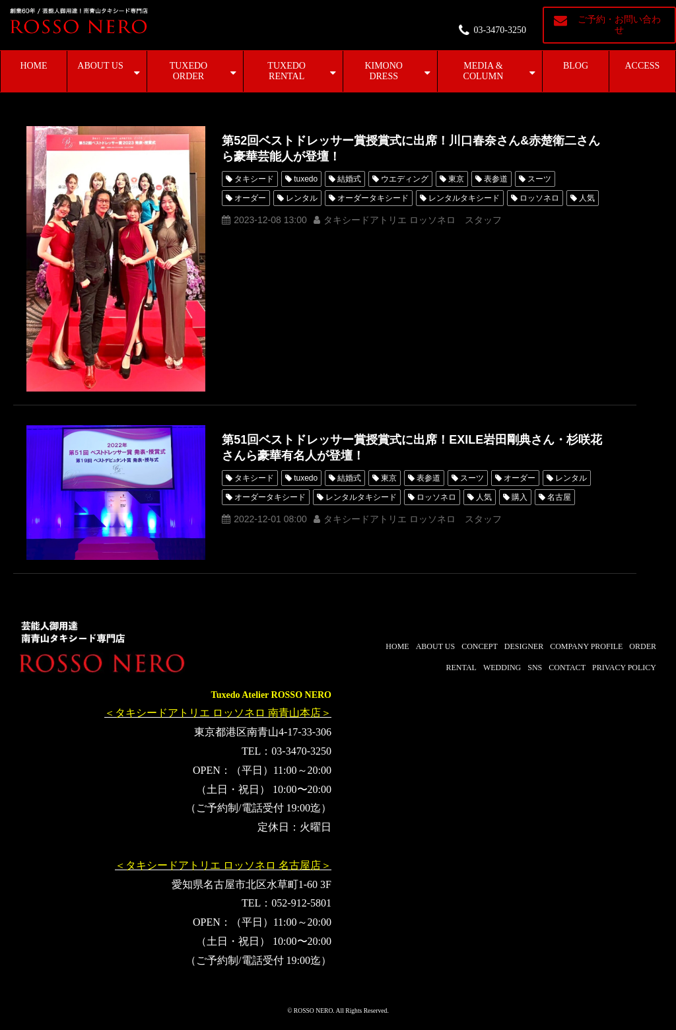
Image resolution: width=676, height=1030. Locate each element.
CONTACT (567, 667)
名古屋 (559, 497)
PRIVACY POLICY (624, 667)
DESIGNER (523, 646)
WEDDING (502, 667)
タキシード (254, 179)
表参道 (496, 179)
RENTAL (461, 667)
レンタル (302, 198)
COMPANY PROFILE (586, 646)
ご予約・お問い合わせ (619, 25)
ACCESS (642, 66)
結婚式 (349, 179)
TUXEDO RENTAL (286, 71)
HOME (33, 66)
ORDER (642, 646)
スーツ (539, 179)
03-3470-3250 (500, 30)
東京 (456, 179)
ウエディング (404, 179)
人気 (587, 198)
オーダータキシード (373, 198)
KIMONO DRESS (383, 71)
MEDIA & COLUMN (483, 71)
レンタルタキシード (464, 198)
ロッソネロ (539, 198)
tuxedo (306, 179)
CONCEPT (479, 646)
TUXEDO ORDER (189, 71)
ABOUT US (100, 66)
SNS (534, 667)
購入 (519, 497)
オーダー (250, 198)
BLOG (575, 66)
